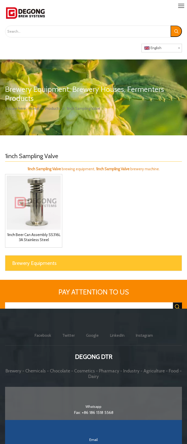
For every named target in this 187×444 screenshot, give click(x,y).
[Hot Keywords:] (176, 31)
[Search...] (88, 31)
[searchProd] (89, 307)
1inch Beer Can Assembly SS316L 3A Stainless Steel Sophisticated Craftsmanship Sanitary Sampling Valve (33, 237)
